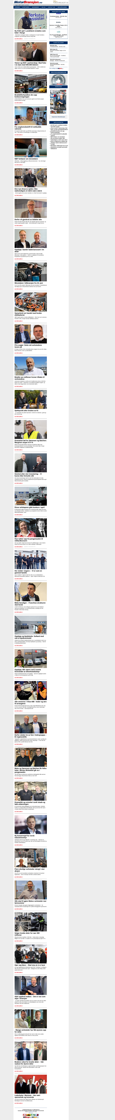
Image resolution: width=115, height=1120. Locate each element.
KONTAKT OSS (51, 7)
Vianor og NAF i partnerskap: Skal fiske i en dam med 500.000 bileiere (59, 129)
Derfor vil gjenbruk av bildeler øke (59, 141)
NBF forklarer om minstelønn (58, 136)
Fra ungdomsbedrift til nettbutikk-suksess (59, 134)
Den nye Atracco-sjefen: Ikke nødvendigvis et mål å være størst (59, 139)
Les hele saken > (19, 38)
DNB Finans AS (58, 38)
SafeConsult (31, 1111)
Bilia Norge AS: (54, 49)
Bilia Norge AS (58, 28)
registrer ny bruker (25, 5)
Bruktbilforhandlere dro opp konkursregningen (57, 131)
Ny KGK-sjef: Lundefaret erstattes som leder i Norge (59, 126)
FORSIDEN (17, 7)
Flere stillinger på (53, 68)
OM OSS (43, 7)
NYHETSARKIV (25, 7)
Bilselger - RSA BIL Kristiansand (57, 60)
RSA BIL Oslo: (53, 45)
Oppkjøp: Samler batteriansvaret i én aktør (59, 143)
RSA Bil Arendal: (54, 63)
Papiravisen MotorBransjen (58, 116)
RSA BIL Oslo (58, 18)
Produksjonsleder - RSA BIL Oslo (58, 17)
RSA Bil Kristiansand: (55, 59)
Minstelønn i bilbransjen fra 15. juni (59, 145)
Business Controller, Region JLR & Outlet (58, 26)
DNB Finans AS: (54, 54)
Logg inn (17, 5)
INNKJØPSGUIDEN (62, 7)
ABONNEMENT (35, 7)
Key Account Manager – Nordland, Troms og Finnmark (58, 36)
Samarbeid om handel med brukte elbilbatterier (59, 148)
